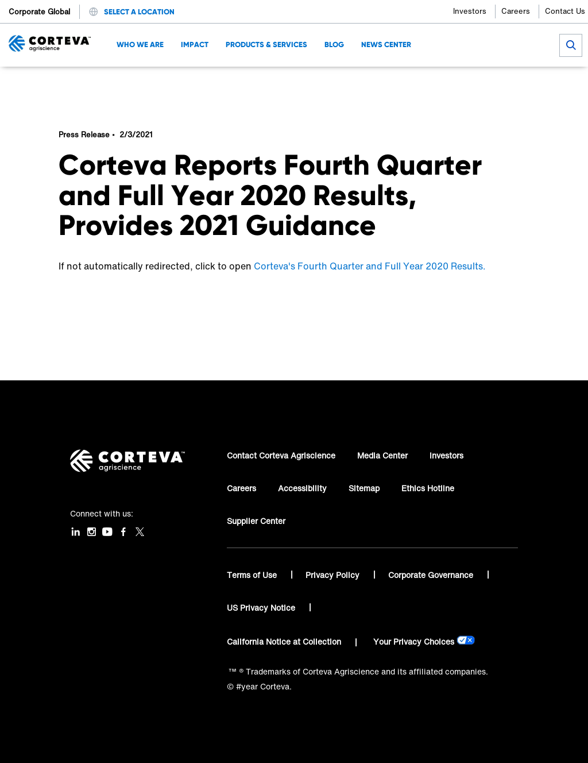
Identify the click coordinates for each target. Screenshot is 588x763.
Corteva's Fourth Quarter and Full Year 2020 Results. (370, 266)
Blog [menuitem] (334, 44)
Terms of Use (253, 575)
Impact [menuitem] (194, 44)
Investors (469, 11)
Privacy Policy (333, 575)
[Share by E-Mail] (522, 83)
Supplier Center (256, 521)
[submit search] (570, 45)
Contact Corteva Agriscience (281, 455)
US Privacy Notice (262, 608)
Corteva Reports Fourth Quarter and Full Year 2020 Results (203, 84)
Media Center (382, 455)
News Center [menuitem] (386, 44)
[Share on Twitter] (465, 83)
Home (69, 84)
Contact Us (565, 11)
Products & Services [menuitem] (266, 44)
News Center (120, 84)
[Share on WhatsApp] (503, 83)
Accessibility (302, 488)
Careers (515, 11)
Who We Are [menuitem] (140, 44)
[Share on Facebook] (446, 83)
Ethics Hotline (427, 488)
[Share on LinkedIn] (484, 83)
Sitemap (364, 488)
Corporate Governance (431, 575)
